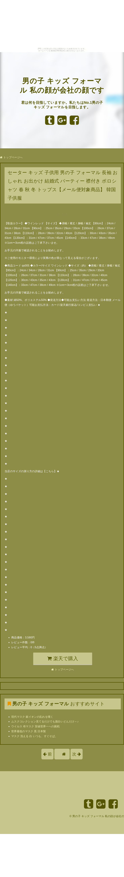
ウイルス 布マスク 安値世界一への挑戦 (35, 726)
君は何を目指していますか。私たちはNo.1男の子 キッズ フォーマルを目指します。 (62, 109)
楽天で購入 (62, 658)
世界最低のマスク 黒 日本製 (28, 731)
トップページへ (11, 157)
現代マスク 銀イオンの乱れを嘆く (32, 716)
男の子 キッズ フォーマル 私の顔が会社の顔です (62, 85)
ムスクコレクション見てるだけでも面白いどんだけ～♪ (45, 721)
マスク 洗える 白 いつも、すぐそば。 (34, 736)
